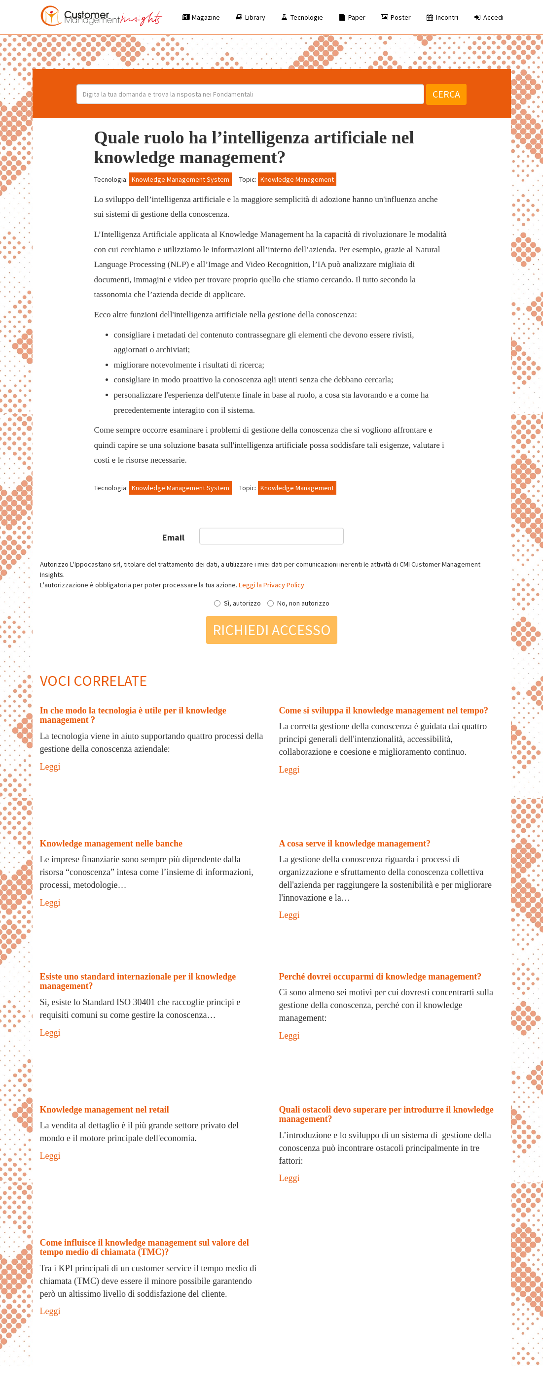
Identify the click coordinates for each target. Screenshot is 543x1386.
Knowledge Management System (180, 179)
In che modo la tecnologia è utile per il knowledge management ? (133, 715)
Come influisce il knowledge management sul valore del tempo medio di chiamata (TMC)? (144, 1247)
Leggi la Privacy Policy (271, 584)
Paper (351, 17)
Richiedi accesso (272, 629)
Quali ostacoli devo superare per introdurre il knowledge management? (386, 1114)
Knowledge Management (297, 179)
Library (250, 17)
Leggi (50, 767)
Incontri (442, 17)
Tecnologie (301, 17)
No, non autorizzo (298, 603)
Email (173, 537)
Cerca (446, 94)
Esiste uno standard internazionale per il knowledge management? (138, 981)
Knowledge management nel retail (104, 1110)
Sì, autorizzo (237, 603)
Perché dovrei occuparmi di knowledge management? (380, 976)
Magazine (200, 17)
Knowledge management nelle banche (111, 843)
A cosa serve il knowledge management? (355, 843)
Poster (395, 17)
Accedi (488, 17)
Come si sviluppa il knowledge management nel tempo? (384, 710)
